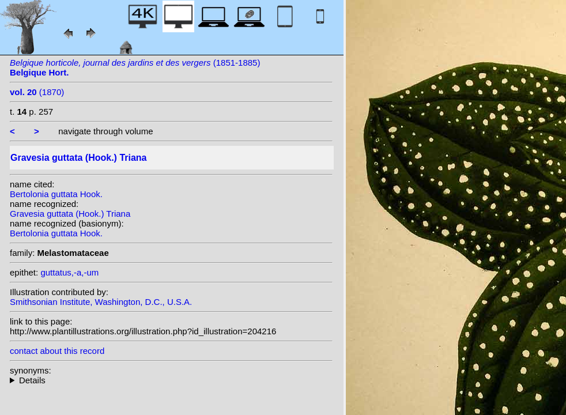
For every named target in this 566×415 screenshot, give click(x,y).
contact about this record (57, 351)
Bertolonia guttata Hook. (56, 194)
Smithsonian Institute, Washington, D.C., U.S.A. (101, 302)
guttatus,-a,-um (69, 272)
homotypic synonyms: (171, 380)
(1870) (37, 92)
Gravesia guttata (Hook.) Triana (70, 213)
